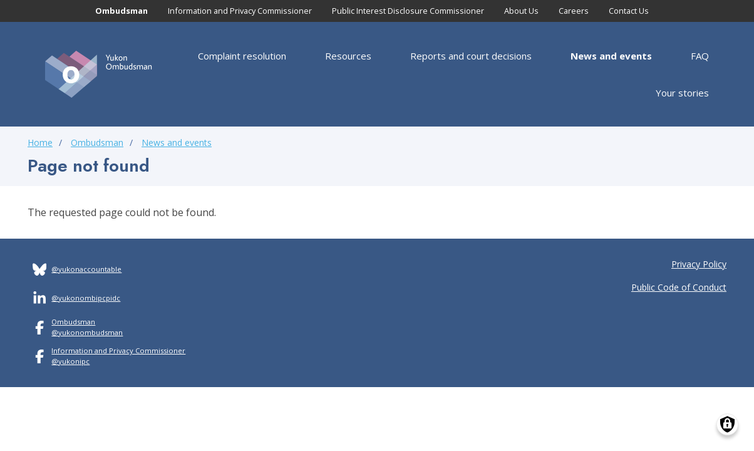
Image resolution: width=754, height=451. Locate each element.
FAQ (700, 55)
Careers (574, 10)
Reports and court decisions (471, 55)
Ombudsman (121, 10)
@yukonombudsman (87, 332)
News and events (611, 55)
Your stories (682, 92)
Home (40, 142)
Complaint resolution (242, 55)
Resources (348, 55)
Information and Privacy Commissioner (240, 10)
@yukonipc (70, 361)
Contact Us (629, 10)
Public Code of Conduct (678, 287)
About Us (521, 10)
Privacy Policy (698, 264)
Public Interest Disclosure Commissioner (408, 10)
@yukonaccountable (86, 269)
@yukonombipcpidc (85, 298)
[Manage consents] (727, 424)
